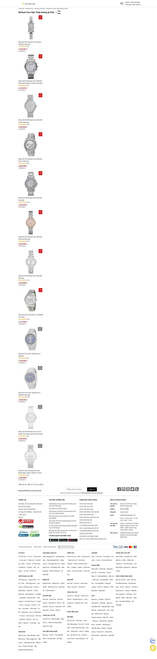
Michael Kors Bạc (40, 8)
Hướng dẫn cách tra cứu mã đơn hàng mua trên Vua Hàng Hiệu (62, 505)
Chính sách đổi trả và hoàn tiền (89, 512)
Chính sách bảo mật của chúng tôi (92, 493)
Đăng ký (92, 489)
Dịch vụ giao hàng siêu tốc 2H (89, 528)
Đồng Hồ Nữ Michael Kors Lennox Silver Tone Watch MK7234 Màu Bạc (30, 433)
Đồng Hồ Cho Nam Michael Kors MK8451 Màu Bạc (29, 394)
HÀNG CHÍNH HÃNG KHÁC (124, 576)
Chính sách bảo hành (86, 506)
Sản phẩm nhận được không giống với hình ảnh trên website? (62, 522)
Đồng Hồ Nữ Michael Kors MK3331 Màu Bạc (30, 199)
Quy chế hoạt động (24, 506)
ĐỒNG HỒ (46, 579)
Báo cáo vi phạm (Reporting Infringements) (93, 539)
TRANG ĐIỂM (96, 565)
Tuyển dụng (22, 514)
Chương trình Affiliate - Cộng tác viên (29, 512)
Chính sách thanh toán (87, 514)
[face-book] (119, 489)
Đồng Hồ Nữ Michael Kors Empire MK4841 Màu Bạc (29, 43)
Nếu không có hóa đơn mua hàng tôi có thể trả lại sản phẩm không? (62, 512)
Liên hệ (20, 517)
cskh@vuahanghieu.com (127, 515)
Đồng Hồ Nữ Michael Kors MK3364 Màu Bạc (30, 277)
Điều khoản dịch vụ (86, 522)
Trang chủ (21, 8)
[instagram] (123, 489)
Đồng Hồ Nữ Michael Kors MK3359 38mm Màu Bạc (30, 121)
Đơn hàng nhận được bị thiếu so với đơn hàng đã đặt (61, 517)
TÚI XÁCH (21, 553)
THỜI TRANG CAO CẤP (25, 576)
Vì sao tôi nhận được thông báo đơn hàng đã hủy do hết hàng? (63, 527)
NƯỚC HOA (70, 553)
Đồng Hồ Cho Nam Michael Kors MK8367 (29, 355)
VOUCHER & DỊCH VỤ (49, 553)
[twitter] (132, 489)
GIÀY (93, 595)
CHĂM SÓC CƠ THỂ (49, 615)
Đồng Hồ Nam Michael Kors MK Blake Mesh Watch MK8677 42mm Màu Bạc (29, 472)
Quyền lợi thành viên (86, 533)
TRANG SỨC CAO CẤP (123, 553)
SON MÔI (94, 553)
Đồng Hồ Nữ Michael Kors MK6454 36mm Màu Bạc (30, 160)
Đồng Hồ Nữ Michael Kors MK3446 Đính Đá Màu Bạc (30, 238)
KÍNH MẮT (70, 579)
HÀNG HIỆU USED (72, 611)
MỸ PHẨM (70, 617)
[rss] (137, 489)
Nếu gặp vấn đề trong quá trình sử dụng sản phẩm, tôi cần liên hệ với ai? (63, 531)
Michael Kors (29, 8)
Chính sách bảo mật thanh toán (89, 517)
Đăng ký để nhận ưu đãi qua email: (30, 490)
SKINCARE (21, 631)
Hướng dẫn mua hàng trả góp (89, 536)
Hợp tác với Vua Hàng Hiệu (27, 509)
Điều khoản (37, 547)
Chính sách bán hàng (86, 504)
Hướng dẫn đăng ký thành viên (89, 531)
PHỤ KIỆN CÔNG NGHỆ (50, 631)
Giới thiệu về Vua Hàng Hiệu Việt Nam (30, 504)
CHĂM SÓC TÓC (72, 592)
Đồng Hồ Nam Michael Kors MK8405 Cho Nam (30, 316)
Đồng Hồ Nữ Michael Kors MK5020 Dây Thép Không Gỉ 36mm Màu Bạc (30, 82)
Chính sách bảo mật (86, 520)
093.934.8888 (135, 2)
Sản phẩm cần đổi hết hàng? (58, 508)
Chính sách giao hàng (86, 509)
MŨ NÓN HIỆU (47, 595)
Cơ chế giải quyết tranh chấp (89, 525)
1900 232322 (136, 4)
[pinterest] (128, 489)
